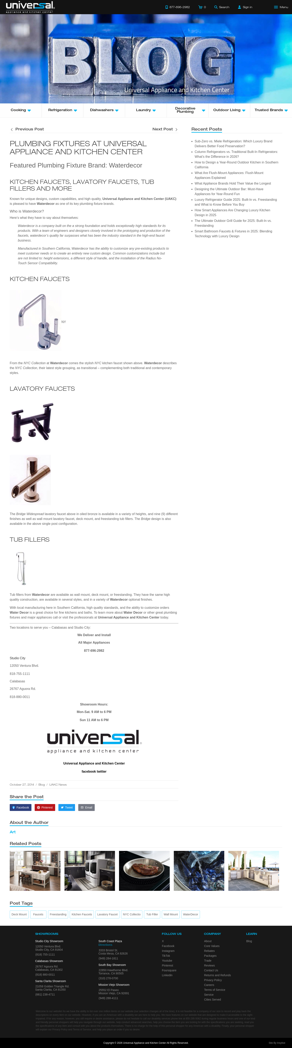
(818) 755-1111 (45, 954)
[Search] (222, 7)
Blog (42, 784)
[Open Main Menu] (281, 7)
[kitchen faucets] (81, 914)
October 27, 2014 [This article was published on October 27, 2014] (22, 784)
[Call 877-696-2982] (177, 7)
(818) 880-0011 (45, 974)
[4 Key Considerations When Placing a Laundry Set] (89, 871)
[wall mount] (170, 914)
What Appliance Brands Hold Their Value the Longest (233, 183)
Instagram (168, 950)
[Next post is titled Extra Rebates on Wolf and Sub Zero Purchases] (165, 129)
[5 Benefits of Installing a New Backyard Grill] (253, 871)
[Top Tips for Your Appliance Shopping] (35, 871)
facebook (89, 771)
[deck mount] (19, 914)
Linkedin (167, 975)
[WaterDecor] (190, 914)
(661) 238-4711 (45, 994)
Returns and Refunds (217, 975)
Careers (209, 985)
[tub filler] (152, 914)
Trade (207, 960)
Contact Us (211, 970)
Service (209, 994)
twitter (101, 771)
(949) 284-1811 (108, 958)
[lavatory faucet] (107, 914)
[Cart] (202, 7)
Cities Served (212, 999)
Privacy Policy (213, 980)
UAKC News (58, 784)
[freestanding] (58, 914)
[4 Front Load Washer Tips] (199, 871)
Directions (105, 944)
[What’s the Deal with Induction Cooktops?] (144, 871)
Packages (210, 955)
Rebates (209, 950)
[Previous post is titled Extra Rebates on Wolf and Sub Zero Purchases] (27, 129)
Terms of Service (214, 989)
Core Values (212, 946)
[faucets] (38, 914)
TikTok (166, 955)
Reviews (209, 965)
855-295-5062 (193, 1018)
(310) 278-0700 (108, 978)
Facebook (168, 946)
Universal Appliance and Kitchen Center (128, 617)
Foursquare (169, 970)
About (208, 941)
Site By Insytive (277, 1043)
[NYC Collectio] (131, 914)
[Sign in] (245, 7)
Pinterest (167, 965)
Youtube (167, 960)
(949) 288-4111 (108, 998)
